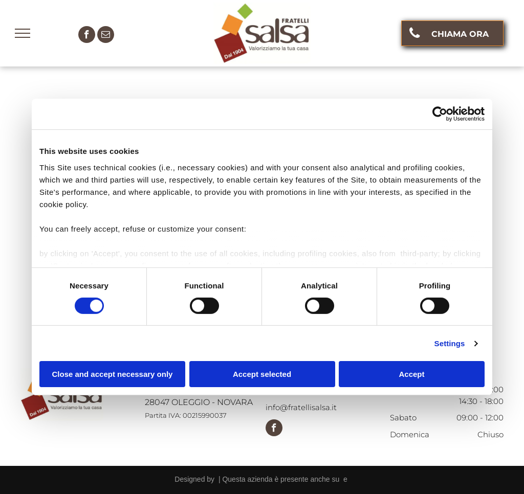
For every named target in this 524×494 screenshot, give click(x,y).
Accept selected (262, 374)
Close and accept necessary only (112, 374)
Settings (449, 343)
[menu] (22, 33)
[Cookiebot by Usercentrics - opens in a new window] (440, 114)
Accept (411, 374)
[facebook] (86, 36)
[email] (105, 36)
